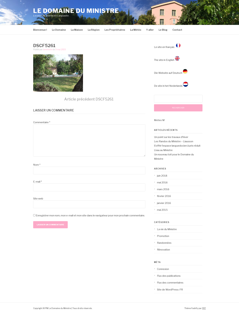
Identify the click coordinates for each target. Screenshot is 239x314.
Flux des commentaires (170, 282)
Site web (38, 198)
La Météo (135, 29)
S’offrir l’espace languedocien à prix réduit (177, 145)
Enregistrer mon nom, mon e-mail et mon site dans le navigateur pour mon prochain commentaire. (90, 215)
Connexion (163, 269)
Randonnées (164, 242)
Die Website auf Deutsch (171, 72)
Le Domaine (59, 29)
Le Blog (163, 29)
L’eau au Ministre (163, 150)
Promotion (163, 236)
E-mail (37, 181)
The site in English (167, 60)
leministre (48, 49)
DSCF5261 (89, 99)
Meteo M (159, 120)
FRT (204, 308)
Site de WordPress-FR (170, 289)
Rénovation (163, 249)
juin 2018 (162, 175)
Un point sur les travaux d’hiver (171, 137)
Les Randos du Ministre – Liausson (173, 141)
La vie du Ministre (167, 229)
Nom (36, 164)
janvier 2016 (164, 203)
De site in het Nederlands (171, 85)
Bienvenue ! (40, 29)
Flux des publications (169, 275)
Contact (177, 29)
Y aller (150, 29)
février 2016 (164, 196)
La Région (94, 29)
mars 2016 (163, 189)
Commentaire (41, 122)
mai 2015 (162, 209)
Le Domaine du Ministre (76, 10)
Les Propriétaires (115, 29)
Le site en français (168, 47)
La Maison (77, 29)
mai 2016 (162, 182)
